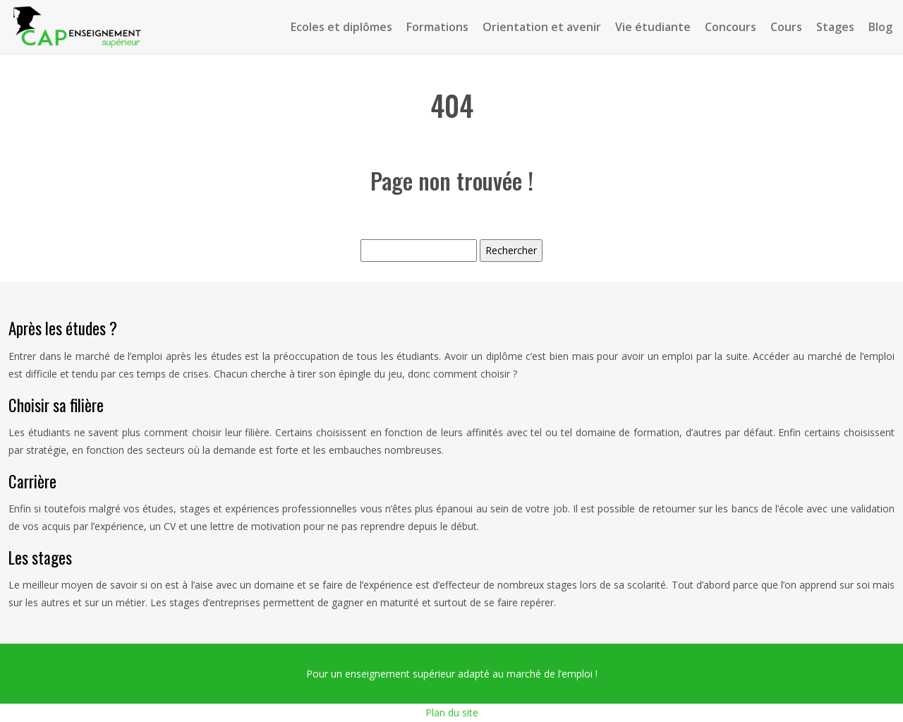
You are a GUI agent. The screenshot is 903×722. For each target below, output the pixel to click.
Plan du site (451, 712)
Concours (730, 27)
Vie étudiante (653, 27)
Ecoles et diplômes (341, 27)
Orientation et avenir (542, 27)
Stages (835, 27)
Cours (786, 27)
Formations (437, 27)
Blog (880, 27)
